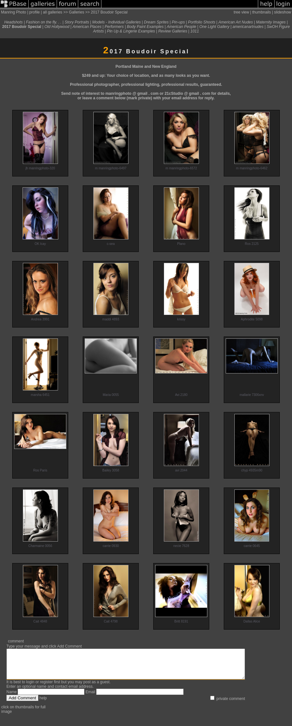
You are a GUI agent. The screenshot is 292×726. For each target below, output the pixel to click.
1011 (194, 31)
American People (181, 26)
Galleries (76, 12)
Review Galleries (172, 31)
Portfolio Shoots (201, 22)
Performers (114, 26)
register (46, 688)
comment (16, 641)
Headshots (13, 22)
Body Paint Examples (145, 26)
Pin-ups (178, 22)
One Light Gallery (214, 26)
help (43, 704)
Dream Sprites (156, 22)
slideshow (282, 12)
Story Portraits (77, 22)
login (30, 688)
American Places (86, 26)
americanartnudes (247, 26)
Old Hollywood (56, 26)
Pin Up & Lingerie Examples (131, 31)
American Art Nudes (236, 22)
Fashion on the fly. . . (43, 22)
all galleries (52, 12)
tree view (241, 12)
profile (34, 12)
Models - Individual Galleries (116, 22)
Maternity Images (271, 22)
